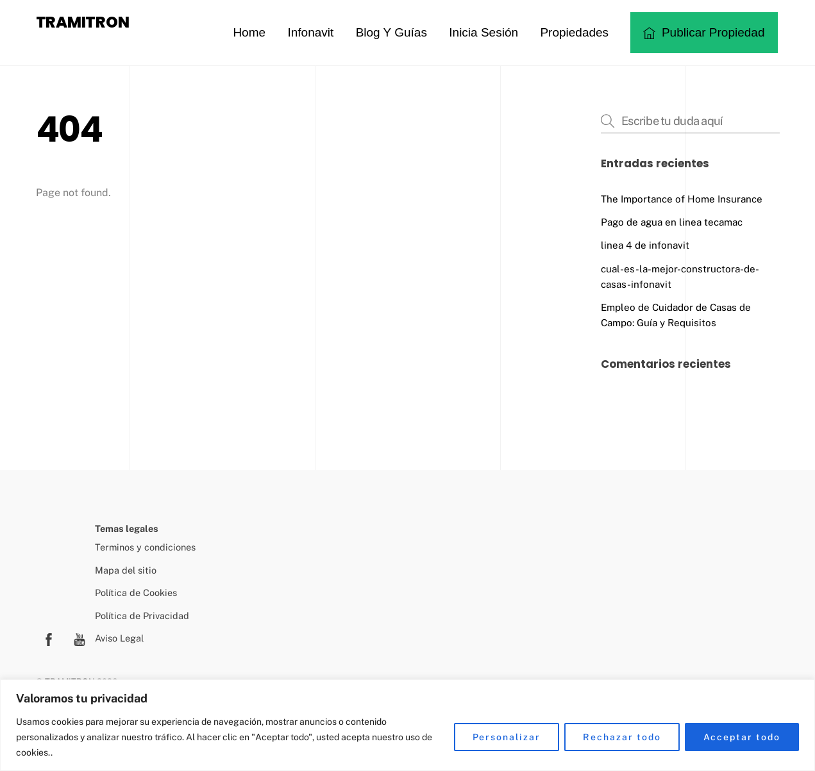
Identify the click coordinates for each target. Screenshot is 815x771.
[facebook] (49, 638)
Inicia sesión (483, 32)
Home (249, 32)
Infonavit (310, 32)
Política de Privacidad (142, 615)
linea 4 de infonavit (645, 245)
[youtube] (79, 638)
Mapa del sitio (125, 570)
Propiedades (574, 32)
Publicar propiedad (704, 32)
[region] (407, 725)
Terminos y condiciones (145, 547)
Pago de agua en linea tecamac (672, 222)
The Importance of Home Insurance (681, 199)
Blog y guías (391, 32)
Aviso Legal (119, 638)
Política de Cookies (136, 592)
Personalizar (507, 737)
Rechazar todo (621, 737)
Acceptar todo (741, 737)
